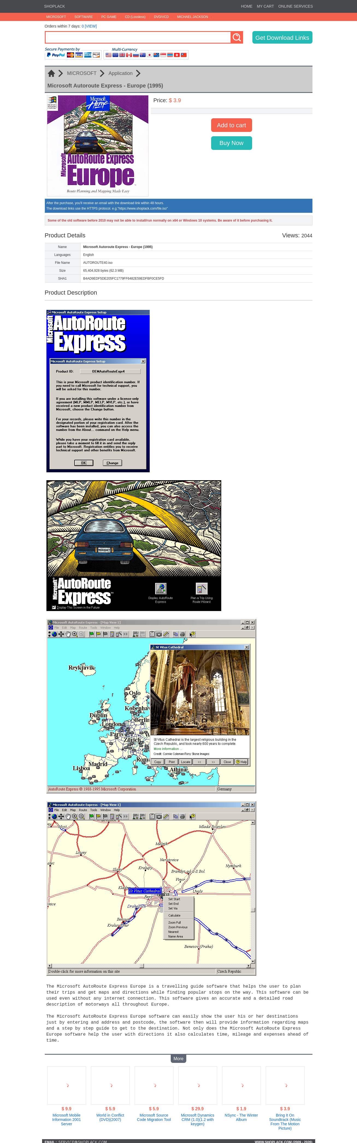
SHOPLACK (54, 6)
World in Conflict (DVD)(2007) (110, 1115)
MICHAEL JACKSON (192, 17)
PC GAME (108, 17)
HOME (246, 6)
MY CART (265, 6)
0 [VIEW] (89, 26)
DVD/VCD (161, 17)
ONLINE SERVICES (295, 6)
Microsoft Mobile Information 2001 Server (66, 1117)
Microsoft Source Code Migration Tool (154, 1115)
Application (121, 73)
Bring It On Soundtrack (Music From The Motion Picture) (285, 1119)
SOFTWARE (84, 17)
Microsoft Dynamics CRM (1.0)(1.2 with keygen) (197, 1117)
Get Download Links (282, 37)
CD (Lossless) (135, 17)
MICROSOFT (56, 17)
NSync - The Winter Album (241, 1115)
